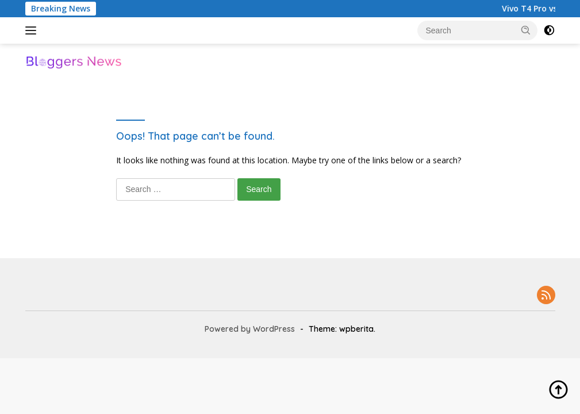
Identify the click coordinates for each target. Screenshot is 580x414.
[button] (525, 30)
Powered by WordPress (250, 329)
